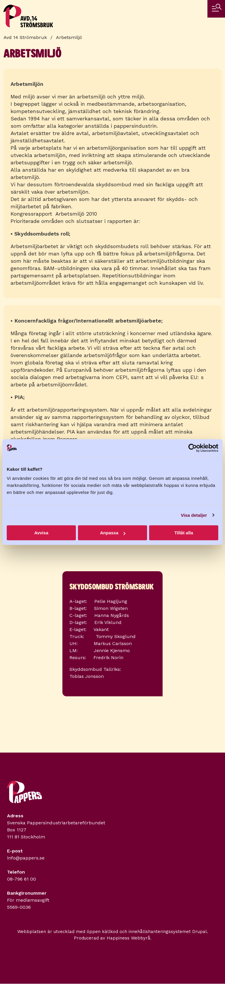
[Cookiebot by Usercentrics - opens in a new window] (192, 448)
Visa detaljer (194, 515)
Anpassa (112, 532)
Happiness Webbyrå (128, 938)
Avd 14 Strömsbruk (25, 37)
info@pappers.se (26, 858)
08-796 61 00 (21, 879)
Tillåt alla (183, 532)
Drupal (199, 931)
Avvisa (41, 532)
